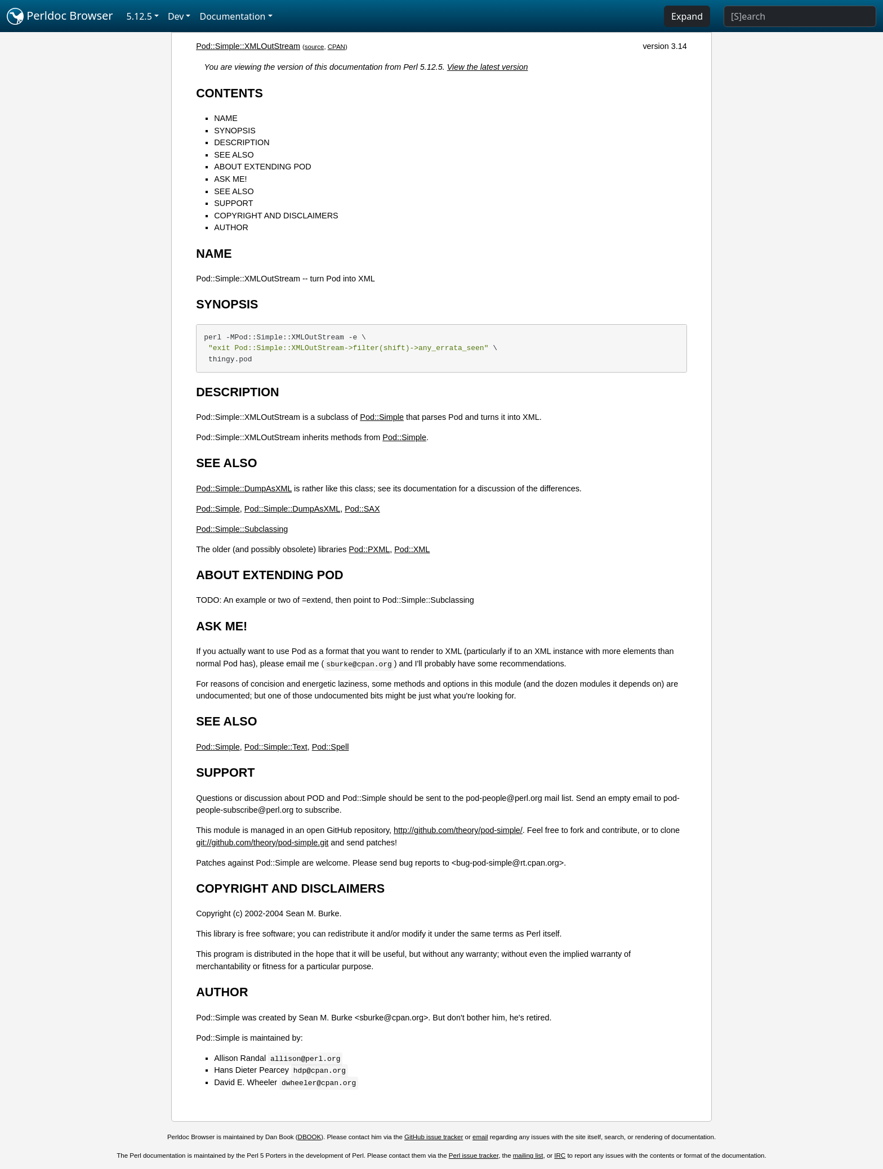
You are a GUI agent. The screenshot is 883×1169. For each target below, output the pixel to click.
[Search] (800, 16)
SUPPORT (233, 203)
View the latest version (487, 66)
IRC (559, 1155)
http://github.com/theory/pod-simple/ (458, 830)
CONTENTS (229, 93)
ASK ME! (230, 178)
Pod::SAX (362, 508)
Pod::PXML (369, 549)
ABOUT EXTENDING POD (262, 166)
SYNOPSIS (235, 130)
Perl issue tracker (473, 1155)
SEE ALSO (233, 154)
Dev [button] (176, 16)
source (314, 46)
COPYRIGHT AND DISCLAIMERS (276, 215)
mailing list (528, 1155)
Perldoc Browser (60, 16)
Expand (687, 16)
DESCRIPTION (241, 142)
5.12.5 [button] (139, 16)
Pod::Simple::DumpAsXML (244, 488)
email (480, 1137)
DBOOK (310, 1137)
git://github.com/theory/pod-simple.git (262, 842)
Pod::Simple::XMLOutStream (248, 46)
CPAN (336, 46)
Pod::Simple (382, 417)
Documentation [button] (232, 16)
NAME (226, 118)
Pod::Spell (330, 746)
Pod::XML (412, 549)
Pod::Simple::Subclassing (242, 529)
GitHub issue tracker (433, 1137)
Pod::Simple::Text (275, 746)
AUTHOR (231, 227)
